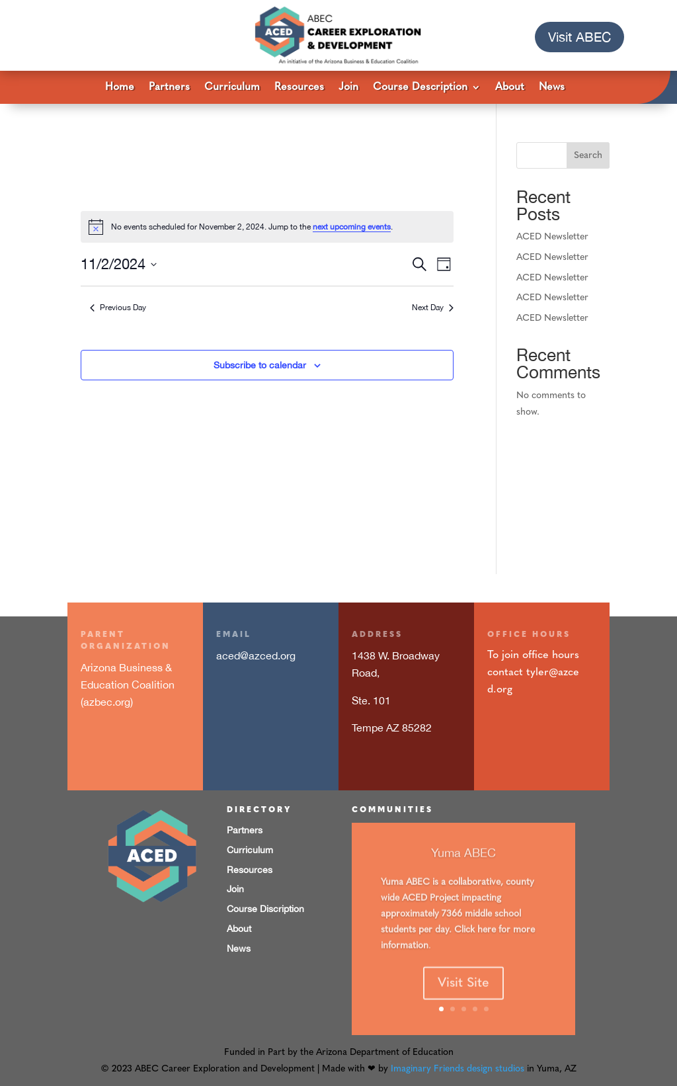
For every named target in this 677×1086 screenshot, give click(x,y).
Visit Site (463, 999)
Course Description (420, 88)
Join (348, 88)
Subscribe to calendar (260, 365)
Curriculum (232, 88)
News (552, 88)
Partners (169, 88)
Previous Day (118, 307)
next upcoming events (352, 226)
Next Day (433, 307)
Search (588, 156)
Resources (299, 88)
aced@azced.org (256, 655)
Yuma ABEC (463, 868)
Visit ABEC (579, 36)
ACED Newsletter (552, 237)
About (509, 88)
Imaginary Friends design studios (457, 1069)
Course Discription (265, 908)
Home (119, 88)
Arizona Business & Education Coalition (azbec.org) (128, 684)
